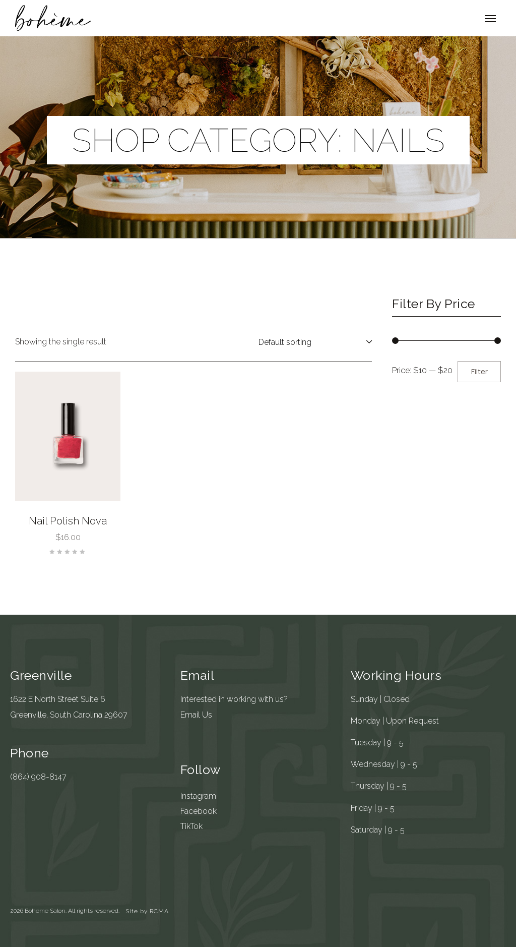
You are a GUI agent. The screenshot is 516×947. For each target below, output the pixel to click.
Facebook (198, 811)
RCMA (159, 911)
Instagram (198, 796)
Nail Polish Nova (68, 521)
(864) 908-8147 (38, 777)
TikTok (191, 826)
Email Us (196, 715)
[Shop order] (313, 341)
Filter (479, 371)
